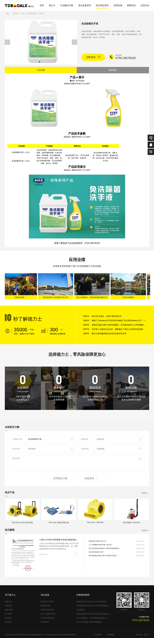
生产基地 (8, 614)
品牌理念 (8, 606)
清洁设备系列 (84, 5)
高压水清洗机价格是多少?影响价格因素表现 (104, 548)
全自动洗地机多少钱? (96, 552)
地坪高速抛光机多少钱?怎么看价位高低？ (103, 555)
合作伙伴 (8, 622)
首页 (42, 5)
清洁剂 (41, 13)
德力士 (52, 5)
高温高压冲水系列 (47, 601)
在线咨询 (91, 478)
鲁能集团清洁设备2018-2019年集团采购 (91, 601)
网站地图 (111, 635)
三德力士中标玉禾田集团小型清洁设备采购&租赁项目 (62, 540)
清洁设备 (45, 595)
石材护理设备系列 (47, 610)
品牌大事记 (9, 610)
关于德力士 (10, 595)
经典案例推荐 (83, 595)
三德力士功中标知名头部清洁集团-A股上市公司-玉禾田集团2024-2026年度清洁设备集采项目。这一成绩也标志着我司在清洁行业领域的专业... (59, 546)
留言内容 (77, 463)
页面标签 (98, 635)
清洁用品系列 (102, 5)
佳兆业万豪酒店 (129, 297)
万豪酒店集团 (20, 297)
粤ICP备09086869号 (68, 635)
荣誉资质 (8, 618)
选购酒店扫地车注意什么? (98, 541)
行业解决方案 (66, 5)
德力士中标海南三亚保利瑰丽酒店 (89, 622)
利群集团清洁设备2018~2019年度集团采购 (93, 606)
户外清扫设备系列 (47, 618)
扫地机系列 (45, 622)
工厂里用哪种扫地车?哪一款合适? (100, 545)
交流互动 (145, 5)
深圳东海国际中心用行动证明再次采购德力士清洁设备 (94, 614)
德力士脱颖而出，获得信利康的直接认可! (92, 297)
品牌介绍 (8, 601)
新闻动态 (131, 5)
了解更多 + (144, 493)
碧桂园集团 (81, 610)
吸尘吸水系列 (46, 606)
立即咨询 (93, 57)
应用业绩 (118, 5)
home (23, 13)
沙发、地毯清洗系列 (48, 614)
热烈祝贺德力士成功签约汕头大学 (56, 297)
